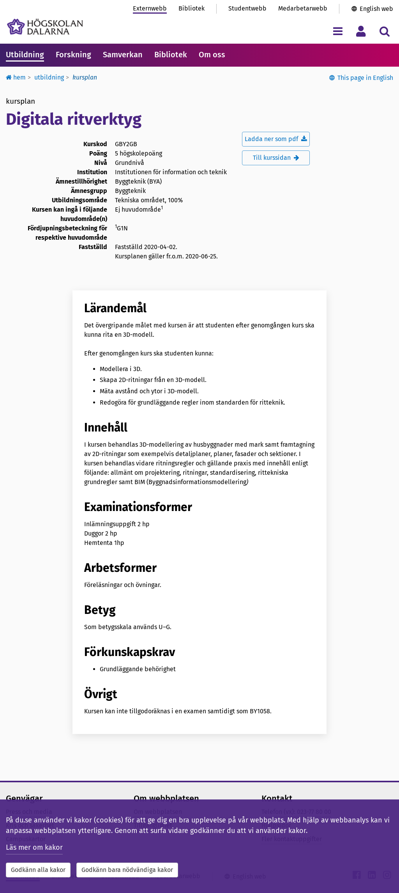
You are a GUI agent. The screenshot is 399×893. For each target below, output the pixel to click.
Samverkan (123, 54)
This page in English (365, 77)
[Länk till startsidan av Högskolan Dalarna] (45, 27)
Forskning (73, 54)
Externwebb (150, 8)
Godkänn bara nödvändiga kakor (127, 870)
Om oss (212, 54)
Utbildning (25, 54)
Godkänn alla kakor (38, 870)
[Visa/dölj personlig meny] (361, 31)
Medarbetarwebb (302, 8)
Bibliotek (191, 8)
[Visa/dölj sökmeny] (384, 31)
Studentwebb (247, 8)
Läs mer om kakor (34, 847)
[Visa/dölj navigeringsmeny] (337, 31)
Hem (16, 77)
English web (376, 8)
